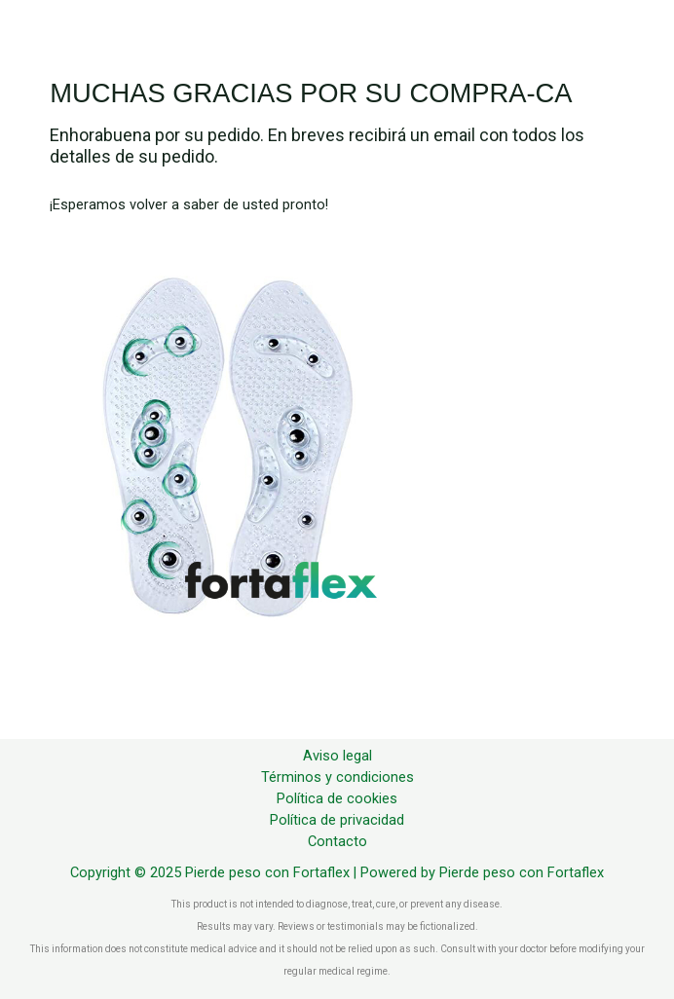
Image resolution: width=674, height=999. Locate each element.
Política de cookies (337, 798)
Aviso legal (337, 755)
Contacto (337, 841)
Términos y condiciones (337, 777)
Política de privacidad (337, 820)
